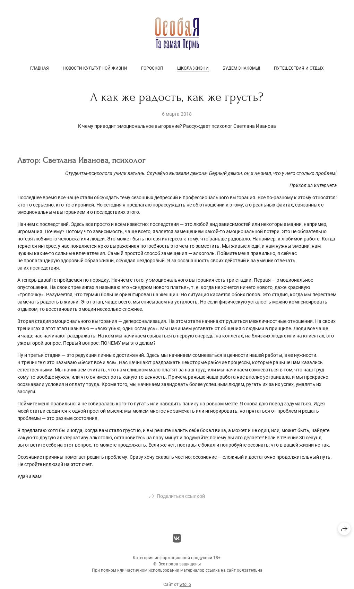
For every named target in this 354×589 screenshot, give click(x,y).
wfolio (185, 586)
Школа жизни (193, 68)
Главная (39, 68)
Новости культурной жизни (95, 68)
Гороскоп (152, 68)
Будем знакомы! (241, 68)
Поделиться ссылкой (181, 498)
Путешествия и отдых (299, 68)
